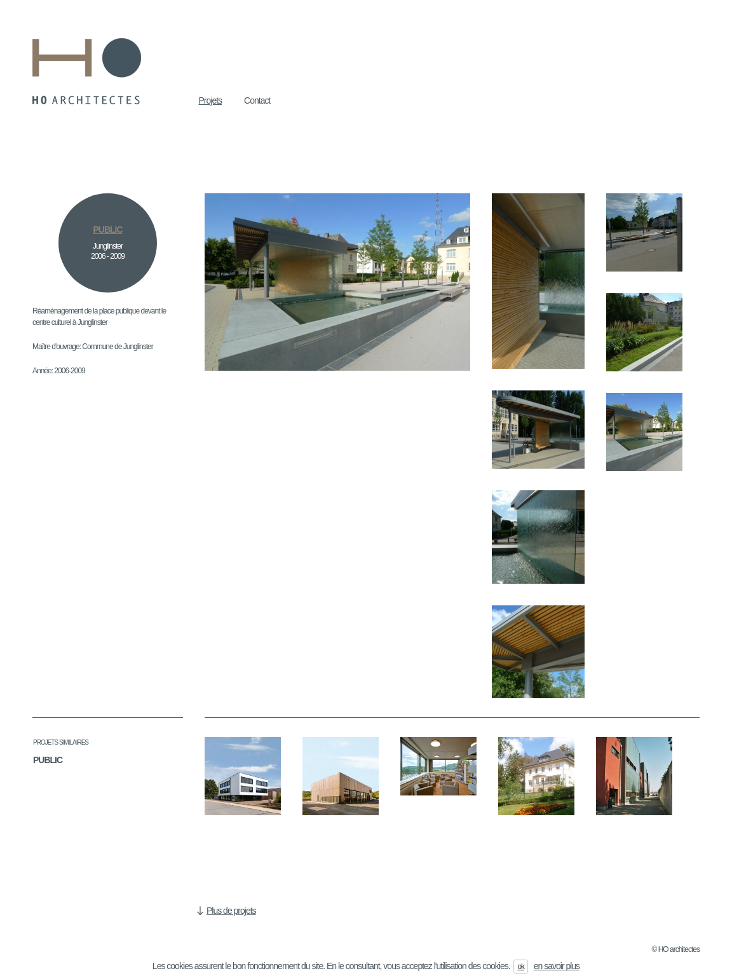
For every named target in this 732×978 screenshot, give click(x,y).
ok (520, 966)
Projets (210, 100)
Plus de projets (231, 911)
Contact (257, 100)
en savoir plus (557, 966)
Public (47, 760)
